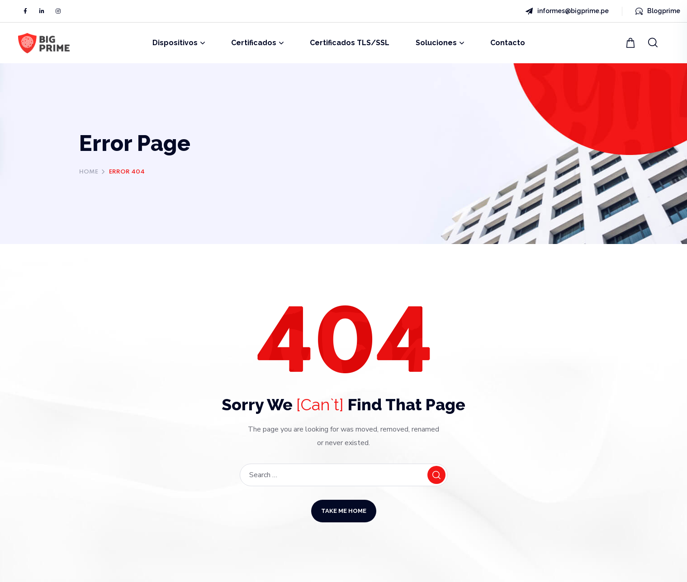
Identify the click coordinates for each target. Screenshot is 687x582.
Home (88, 172)
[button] (631, 43)
